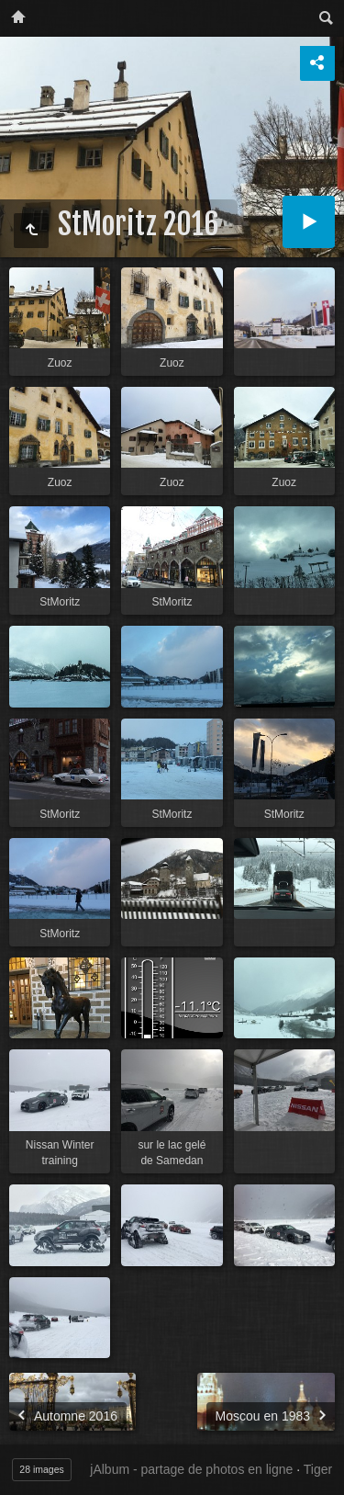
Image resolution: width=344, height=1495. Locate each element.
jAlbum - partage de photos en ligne (191, 1469)
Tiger (318, 1469)
